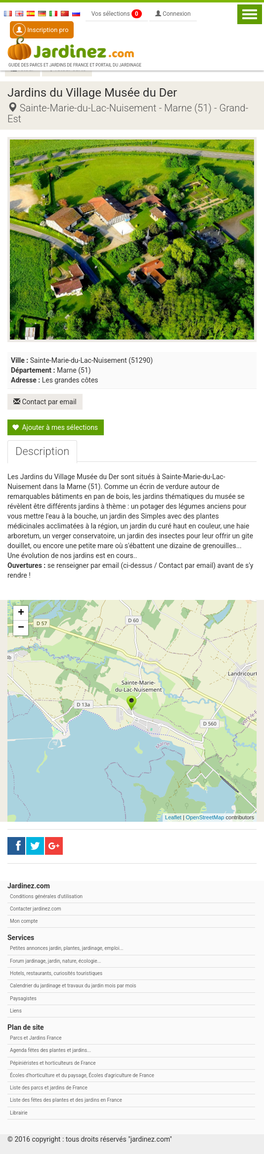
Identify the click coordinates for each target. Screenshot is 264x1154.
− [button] (21, 628)
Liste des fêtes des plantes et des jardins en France (66, 1100)
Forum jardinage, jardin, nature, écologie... (55, 961)
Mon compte (24, 921)
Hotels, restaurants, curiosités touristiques (56, 973)
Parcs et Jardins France (36, 1038)
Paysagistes (23, 998)
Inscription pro (41, 29)
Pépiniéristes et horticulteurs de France (52, 1063)
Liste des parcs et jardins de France (49, 1087)
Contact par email (45, 402)
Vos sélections (116, 13)
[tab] (42, 451)
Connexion (173, 13)
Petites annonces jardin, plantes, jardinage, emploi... (66, 948)
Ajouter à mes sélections (55, 427)
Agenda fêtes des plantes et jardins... (50, 1050)
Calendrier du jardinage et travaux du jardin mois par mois (73, 985)
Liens (16, 1011)
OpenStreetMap (205, 817)
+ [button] (21, 613)
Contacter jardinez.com (35, 908)
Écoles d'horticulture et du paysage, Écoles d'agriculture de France (82, 1075)
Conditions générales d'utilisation (46, 896)
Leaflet (173, 817)
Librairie (19, 1113)
